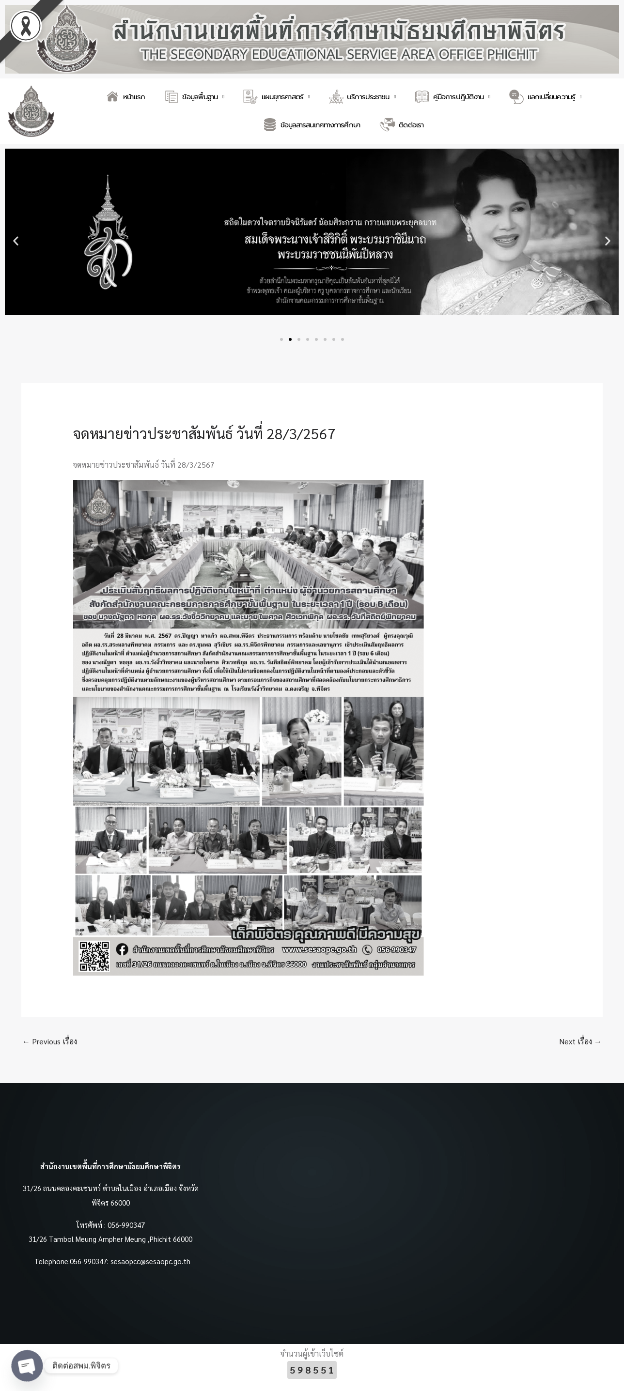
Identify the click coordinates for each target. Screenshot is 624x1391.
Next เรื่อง (580, 1041)
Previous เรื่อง (49, 1041)
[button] (16, 241)
